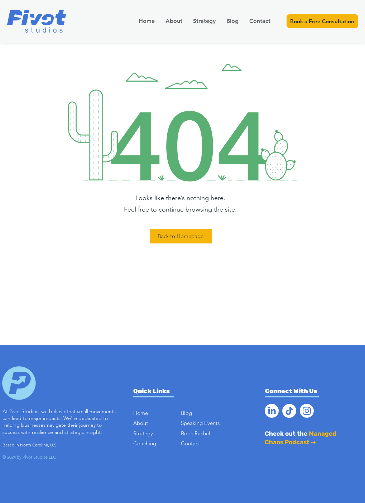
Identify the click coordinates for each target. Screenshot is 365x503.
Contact (190, 443)
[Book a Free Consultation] (322, 21)
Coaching (144, 443)
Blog (186, 413)
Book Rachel (195, 433)
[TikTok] (289, 411)
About (140, 423)
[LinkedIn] (272, 411)
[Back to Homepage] (181, 236)
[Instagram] (307, 411)
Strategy (143, 433)
